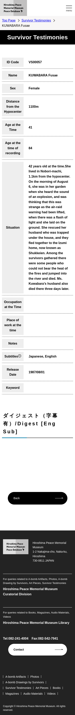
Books (57, 687)
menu (69, 10)
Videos (51, 693)
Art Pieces (42, 687)
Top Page (9, 20)
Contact (19, 649)
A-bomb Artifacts (15, 676)
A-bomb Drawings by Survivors (24, 682)
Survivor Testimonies (36, 20)
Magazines (12, 693)
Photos (34, 676)
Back (17, 498)
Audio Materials (33, 693)
